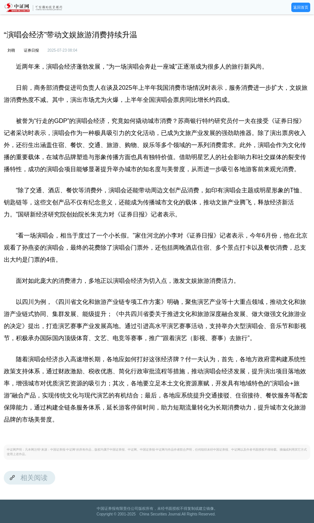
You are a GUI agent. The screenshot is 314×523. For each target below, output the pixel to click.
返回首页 (300, 7)
